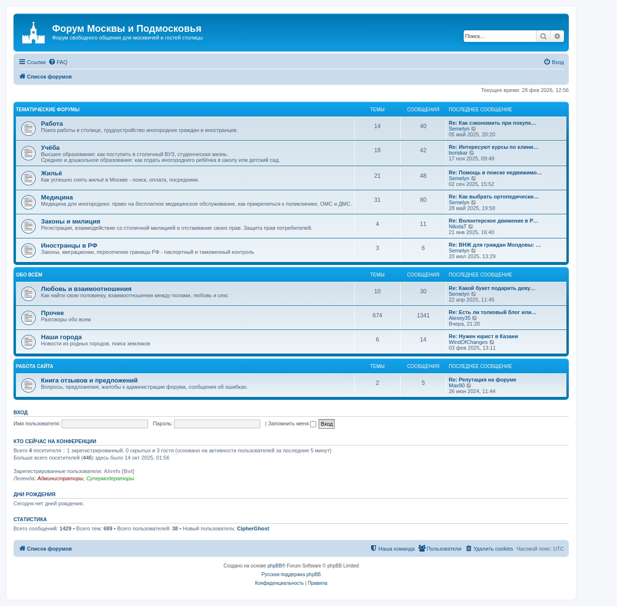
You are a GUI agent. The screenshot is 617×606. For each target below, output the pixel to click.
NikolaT (458, 226)
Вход (20, 412)
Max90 (457, 385)
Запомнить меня (292, 423)
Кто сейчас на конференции (54, 441)
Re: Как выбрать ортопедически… (494, 196)
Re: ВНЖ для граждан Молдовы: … (495, 245)
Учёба (50, 147)
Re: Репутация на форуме (482, 379)
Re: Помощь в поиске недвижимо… (495, 172)
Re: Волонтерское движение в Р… (493, 221)
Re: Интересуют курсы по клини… (493, 147)
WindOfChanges (468, 342)
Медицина (57, 197)
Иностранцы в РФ (69, 245)
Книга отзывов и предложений (89, 380)
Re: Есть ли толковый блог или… (493, 312)
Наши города (61, 337)
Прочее (52, 312)
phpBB (275, 565)
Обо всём (29, 274)
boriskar (458, 153)
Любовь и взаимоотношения (86, 288)
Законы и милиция (70, 221)
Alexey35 (459, 318)
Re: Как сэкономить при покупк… (492, 123)
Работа (52, 123)
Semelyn (459, 129)
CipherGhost (253, 528)
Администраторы (60, 478)
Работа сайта (35, 366)
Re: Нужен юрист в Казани (483, 336)
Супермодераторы (110, 478)
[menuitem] (57, 62)
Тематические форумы (48, 109)
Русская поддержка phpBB (291, 574)
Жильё (51, 173)
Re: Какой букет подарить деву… (492, 288)
